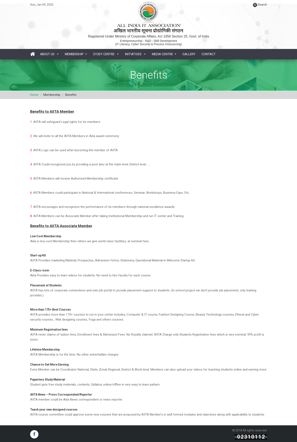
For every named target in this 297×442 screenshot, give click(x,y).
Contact (209, 54)
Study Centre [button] (106, 54)
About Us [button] (49, 54)
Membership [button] (76, 54)
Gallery (188, 54)
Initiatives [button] (135, 54)
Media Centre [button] (164, 54)
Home (34, 95)
